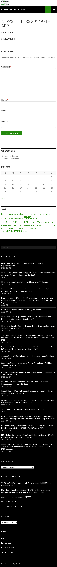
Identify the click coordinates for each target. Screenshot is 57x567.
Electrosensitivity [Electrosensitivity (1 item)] (44, 222)
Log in (3, 538)
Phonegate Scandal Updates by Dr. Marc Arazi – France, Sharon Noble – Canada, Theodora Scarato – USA (26, 318)
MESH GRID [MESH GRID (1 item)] (26, 226)
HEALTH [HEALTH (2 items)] (10, 225)
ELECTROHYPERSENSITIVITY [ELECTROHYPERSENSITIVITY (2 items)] (20, 222)
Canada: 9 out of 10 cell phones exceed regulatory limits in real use (27, 356)
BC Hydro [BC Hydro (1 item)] (13, 214)
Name (4, 100)
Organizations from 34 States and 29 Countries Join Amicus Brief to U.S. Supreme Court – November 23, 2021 (28, 401)
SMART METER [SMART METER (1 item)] (33, 228)
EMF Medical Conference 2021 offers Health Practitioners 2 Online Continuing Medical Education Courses (28, 436)
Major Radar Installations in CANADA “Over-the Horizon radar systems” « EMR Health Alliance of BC (25, 491)
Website (5, 121)
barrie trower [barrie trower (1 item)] (5, 214)
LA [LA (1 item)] (17, 226)
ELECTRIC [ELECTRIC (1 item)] (34, 218)
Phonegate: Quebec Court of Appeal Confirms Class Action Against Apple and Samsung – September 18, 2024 (28, 273)
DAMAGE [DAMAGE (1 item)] (13, 218)
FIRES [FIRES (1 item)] (3, 226)
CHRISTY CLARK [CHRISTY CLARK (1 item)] (37, 214)
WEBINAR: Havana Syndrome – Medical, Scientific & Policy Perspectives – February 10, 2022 (24, 382)
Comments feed (7, 547)
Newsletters (39, 492)
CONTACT (11, 502)
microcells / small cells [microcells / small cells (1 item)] (49, 226)
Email (4, 110)
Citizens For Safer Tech (13, 9)
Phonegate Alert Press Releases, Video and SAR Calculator (24, 282)
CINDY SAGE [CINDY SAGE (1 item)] (47, 214)
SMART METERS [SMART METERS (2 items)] (11, 231)
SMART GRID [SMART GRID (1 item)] (24, 228)
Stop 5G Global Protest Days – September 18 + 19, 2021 (23, 409)
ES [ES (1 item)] (54, 222)
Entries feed (6, 543)
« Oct (3, 198)
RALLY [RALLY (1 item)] (16, 228)
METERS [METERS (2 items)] (36, 225)
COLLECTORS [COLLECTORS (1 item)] (5, 218)
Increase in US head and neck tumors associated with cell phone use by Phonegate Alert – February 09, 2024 (28, 290)
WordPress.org (7, 552)
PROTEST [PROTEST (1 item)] (4, 228)
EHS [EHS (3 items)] (27, 217)
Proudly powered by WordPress (12, 564)
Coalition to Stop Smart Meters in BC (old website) (21, 310)
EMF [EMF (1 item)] (52, 222)
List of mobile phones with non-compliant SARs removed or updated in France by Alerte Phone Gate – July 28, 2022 (28, 348)
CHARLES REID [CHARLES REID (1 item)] (27, 214)
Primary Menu (54, 9)
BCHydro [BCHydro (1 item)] (19, 214)
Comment (6, 66)
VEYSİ (3, 483)
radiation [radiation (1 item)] (10, 228)
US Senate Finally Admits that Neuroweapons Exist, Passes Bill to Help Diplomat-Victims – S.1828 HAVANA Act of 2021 (27, 427)
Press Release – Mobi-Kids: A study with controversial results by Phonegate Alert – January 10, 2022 (27, 392)
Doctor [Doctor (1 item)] (21, 218)
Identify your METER (22, 497)
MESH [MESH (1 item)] (20, 226)
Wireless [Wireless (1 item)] (28, 232)
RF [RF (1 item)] (19, 228)
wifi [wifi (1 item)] (23, 232)
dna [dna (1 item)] (17, 218)
